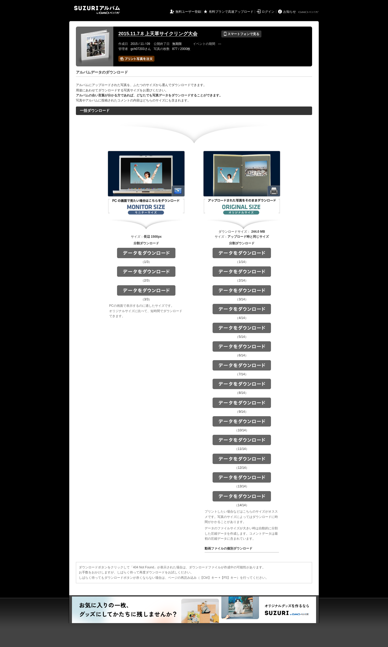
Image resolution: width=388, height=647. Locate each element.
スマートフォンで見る (241, 34)
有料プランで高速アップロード (231, 12)
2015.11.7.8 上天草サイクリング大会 (157, 33)
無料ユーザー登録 (188, 12)
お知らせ (289, 12)
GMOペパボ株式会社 (309, 12)
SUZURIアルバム (97, 10)
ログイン (268, 12)
